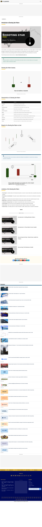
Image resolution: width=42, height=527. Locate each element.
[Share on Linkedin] (17, 260)
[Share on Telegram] (28, 260)
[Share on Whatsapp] (27, 260)
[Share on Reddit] (21, 260)
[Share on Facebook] (13, 260)
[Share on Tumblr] (19, 260)
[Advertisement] (21, 10)
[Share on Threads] (23, 260)
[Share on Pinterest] (25, 260)
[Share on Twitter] (15, 260)
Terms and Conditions (31, 485)
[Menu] (40, 1)
